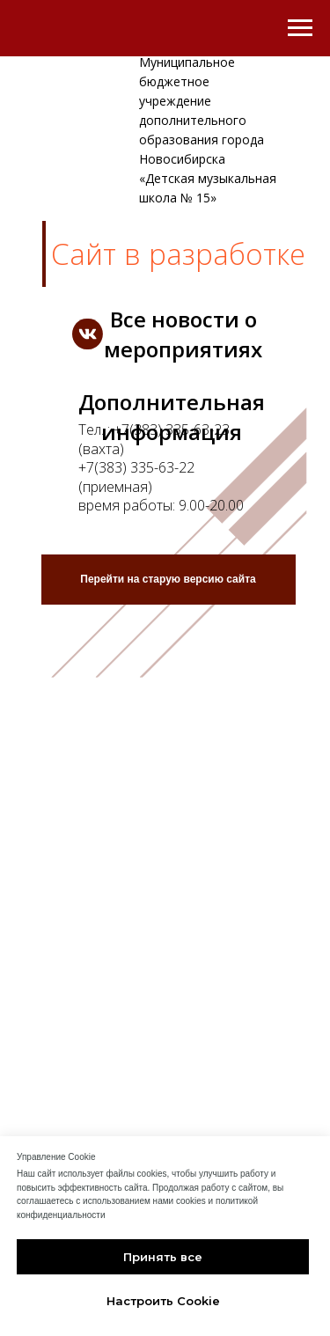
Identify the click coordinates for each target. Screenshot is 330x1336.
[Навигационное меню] (300, 28)
